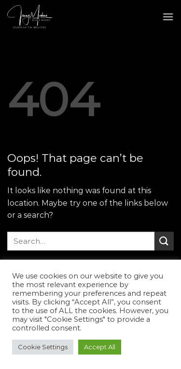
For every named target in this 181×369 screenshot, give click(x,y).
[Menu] (168, 16)
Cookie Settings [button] (43, 347)
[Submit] (164, 241)
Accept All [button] (99, 347)
